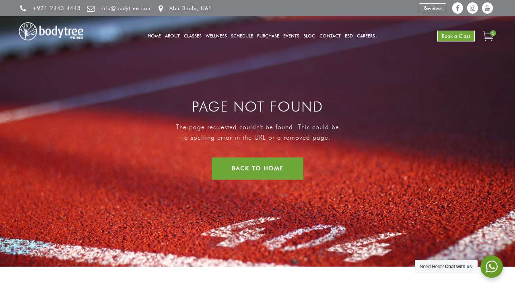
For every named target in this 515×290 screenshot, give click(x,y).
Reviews (432, 8)
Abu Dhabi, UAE (190, 8)
